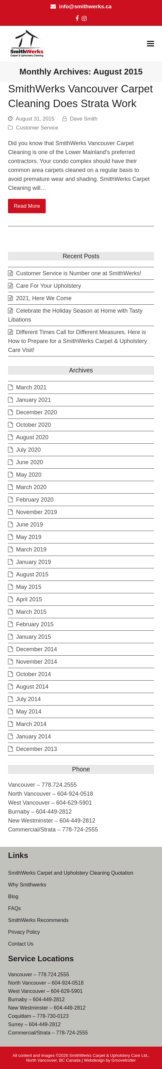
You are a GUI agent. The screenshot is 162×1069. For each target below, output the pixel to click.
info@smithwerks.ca (85, 7)
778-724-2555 (72, 1032)
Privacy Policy (24, 932)
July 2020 (28, 450)
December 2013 (36, 749)
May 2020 (28, 475)
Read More (27, 206)
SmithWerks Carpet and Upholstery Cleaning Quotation (70, 873)
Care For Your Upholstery (48, 286)
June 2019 (29, 524)
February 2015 (34, 624)
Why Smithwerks (27, 884)
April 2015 (29, 599)
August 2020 (32, 437)
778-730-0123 (53, 1016)
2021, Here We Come (44, 298)
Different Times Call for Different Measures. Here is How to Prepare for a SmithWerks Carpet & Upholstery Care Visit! (77, 341)
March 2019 (31, 549)
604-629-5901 (67, 991)
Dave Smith (83, 119)
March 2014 (31, 724)
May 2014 (28, 711)
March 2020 (31, 487)
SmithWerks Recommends (38, 920)
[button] (150, 44)
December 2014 (36, 649)
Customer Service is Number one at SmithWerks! (78, 273)
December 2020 (36, 412)
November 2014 (36, 662)
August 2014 (32, 686)
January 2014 (33, 736)
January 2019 (33, 562)
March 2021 (31, 387)
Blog (13, 896)
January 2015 (33, 637)
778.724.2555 (53, 974)
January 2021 (33, 400)
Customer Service (37, 128)
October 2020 (33, 425)
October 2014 (33, 674)
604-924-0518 (68, 983)
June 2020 (29, 462)
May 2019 (28, 537)
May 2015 (28, 587)
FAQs (14, 908)
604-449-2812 (49, 999)
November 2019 (36, 512)
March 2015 (31, 612)
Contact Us (20, 944)
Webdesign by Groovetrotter (110, 1060)
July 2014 (28, 699)
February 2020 (34, 499)
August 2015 (32, 574)
